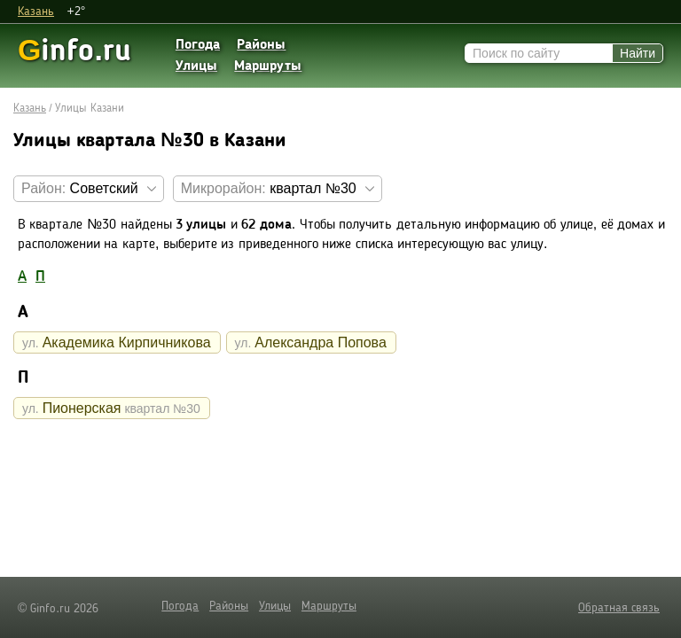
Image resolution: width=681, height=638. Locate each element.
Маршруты (267, 66)
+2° (76, 11)
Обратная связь (619, 608)
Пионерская (111, 408)
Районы (261, 45)
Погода (198, 45)
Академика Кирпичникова (116, 342)
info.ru (74, 50)
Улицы (196, 66)
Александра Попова (311, 342)
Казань (36, 11)
